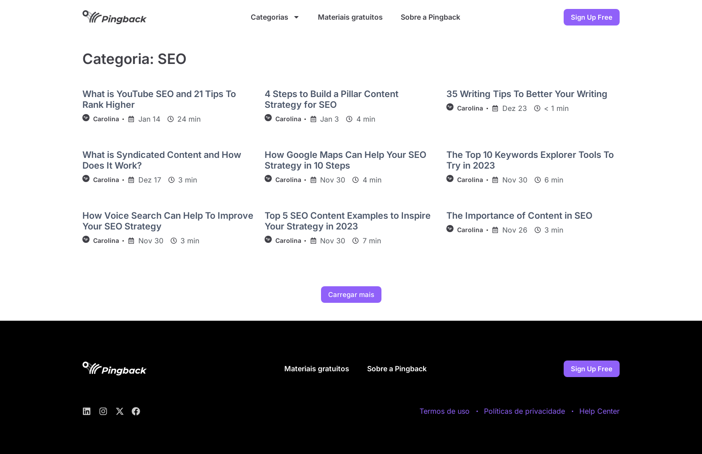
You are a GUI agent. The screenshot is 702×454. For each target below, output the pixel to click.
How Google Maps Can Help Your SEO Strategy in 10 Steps (345, 160)
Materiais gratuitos (350, 17)
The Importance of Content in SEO (519, 215)
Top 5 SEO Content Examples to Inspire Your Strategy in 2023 (348, 221)
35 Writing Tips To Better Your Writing (527, 94)
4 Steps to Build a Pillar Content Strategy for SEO (331, 99)
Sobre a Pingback (430, 17)
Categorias (275, 17)
